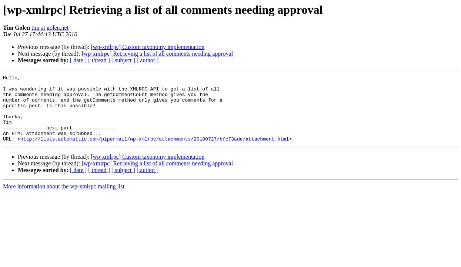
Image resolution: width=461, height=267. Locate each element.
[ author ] (148, 60)
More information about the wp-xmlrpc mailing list (63, 200)
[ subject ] (123, 60)
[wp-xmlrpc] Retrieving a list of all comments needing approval (157, 53)
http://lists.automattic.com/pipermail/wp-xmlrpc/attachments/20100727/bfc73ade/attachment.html (154, 152)
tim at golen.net (50, 27)
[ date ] (78, 60)
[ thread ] (99, 60)
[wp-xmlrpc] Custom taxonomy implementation (147, 47)
